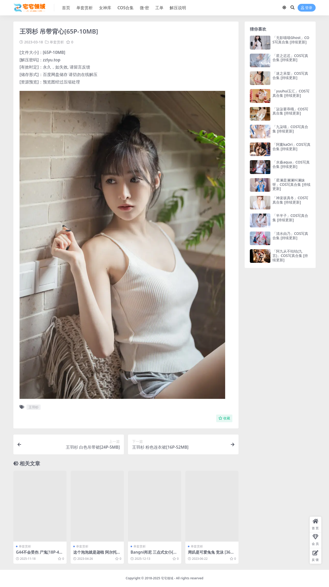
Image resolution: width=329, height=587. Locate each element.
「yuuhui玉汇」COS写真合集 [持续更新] (290, 93)
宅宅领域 (167, 578)
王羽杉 (34, 407)
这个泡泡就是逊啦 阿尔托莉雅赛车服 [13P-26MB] (97, 554)
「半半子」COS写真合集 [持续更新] (290, 217)
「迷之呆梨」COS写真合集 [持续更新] (290, 75)
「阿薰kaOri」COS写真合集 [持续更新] (291, 146)
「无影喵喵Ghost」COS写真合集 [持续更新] (290, 39)
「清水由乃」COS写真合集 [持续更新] (290, 235)
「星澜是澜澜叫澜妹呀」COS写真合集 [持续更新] (291, 184)
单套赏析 (57, 42)
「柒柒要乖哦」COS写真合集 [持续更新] (290, 111)
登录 (306, 8)
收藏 (224, 418)
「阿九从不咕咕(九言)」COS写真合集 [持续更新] (290, 255)
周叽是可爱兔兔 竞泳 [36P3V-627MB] (211, 554)
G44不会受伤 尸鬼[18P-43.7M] (39, 554)
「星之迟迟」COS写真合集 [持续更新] (290, 57)
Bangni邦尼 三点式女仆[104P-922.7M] (154, 554)
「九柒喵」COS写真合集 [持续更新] (290, 128)
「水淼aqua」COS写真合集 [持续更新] (291, 164)
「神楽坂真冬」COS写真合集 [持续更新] (290, 200)
